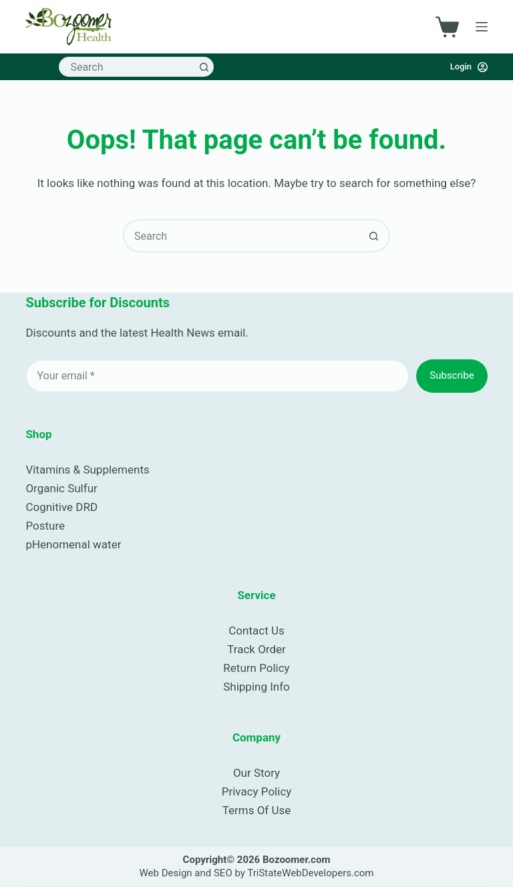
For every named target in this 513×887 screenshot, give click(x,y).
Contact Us (256, 630)
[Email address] (217, 376)
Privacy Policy (257, 791)
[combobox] (127, 67)
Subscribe (452, 375)
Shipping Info (256, 686)
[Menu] (482, 27)
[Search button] (203, 66)
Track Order (256, 649)
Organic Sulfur (61, 488)
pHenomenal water (73, 544)
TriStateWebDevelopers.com (310, 873)
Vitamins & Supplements (87, 469)
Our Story (256, 772)
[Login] (469, 66)
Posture (45, 525)
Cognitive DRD (61, 507)
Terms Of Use (256, 810)
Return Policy (256, 668)
